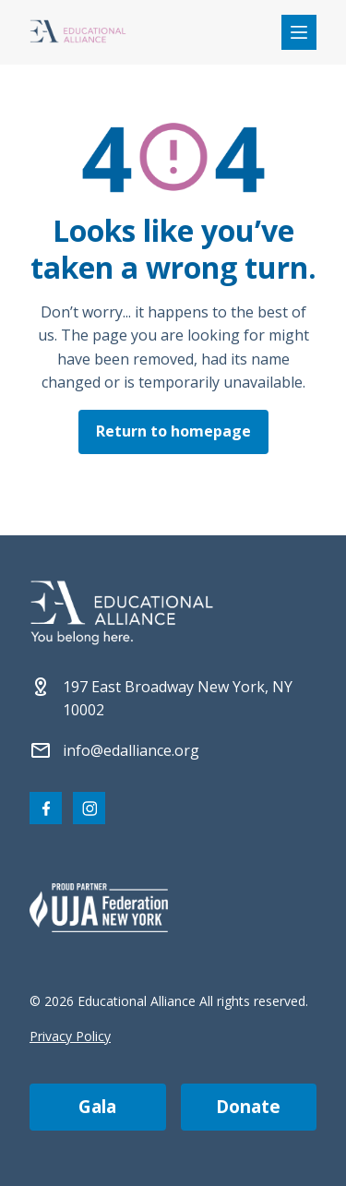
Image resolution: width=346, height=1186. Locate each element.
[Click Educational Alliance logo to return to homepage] (78, 32)
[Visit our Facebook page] (46, 808)
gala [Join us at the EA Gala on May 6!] (97, 1107)
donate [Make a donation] (248, 1107)
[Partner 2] (99, 907)
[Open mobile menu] (298, 32)
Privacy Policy (70, 1036)
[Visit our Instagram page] (89, 808)
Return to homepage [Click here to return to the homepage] (173, 431)
